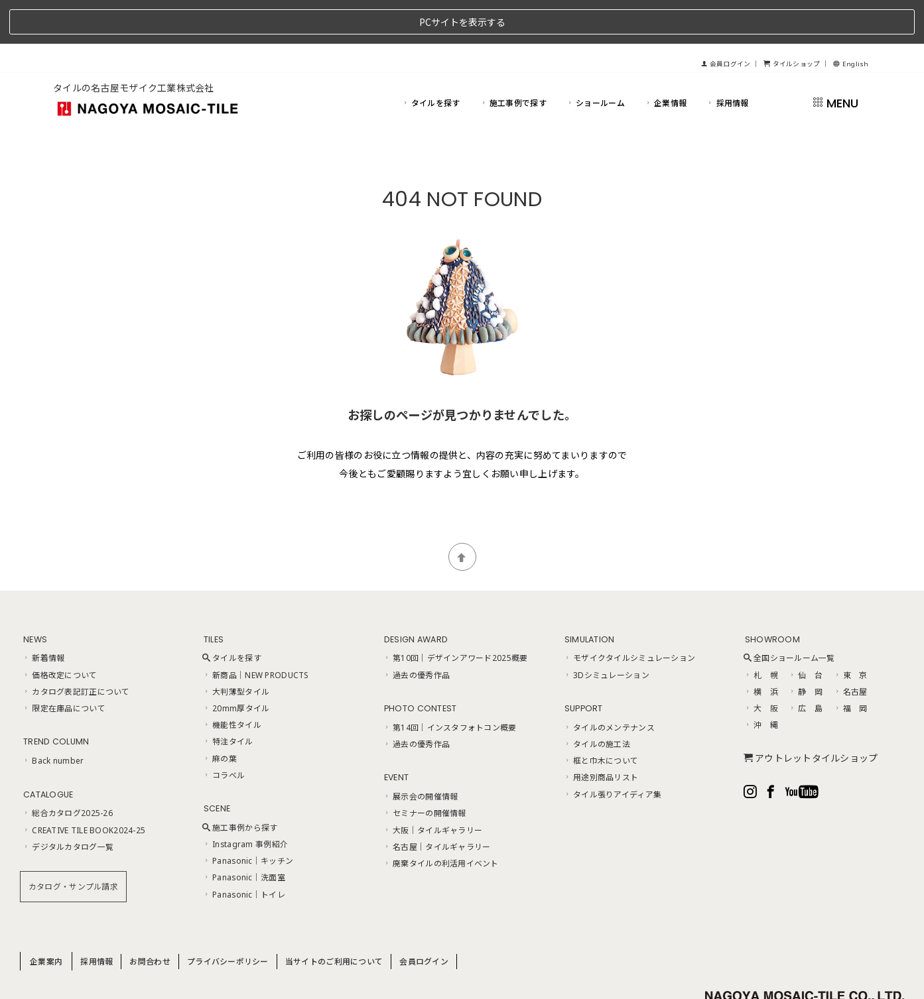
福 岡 (850, 664)
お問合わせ (149, 916)
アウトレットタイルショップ (811, 713)
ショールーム (595, 58)
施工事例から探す (240, 783)
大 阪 (761, 664)
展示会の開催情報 (420, 752)
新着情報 (43, 614)
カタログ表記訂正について (76, 647)
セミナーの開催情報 (424, 769)
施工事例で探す (513, 58)
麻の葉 (219, 714)
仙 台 (805, 630)
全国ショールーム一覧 (789, 614)
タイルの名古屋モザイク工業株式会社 (133, 44)
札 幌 (761, 630)
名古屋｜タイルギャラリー (437, 802)
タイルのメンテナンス (609, 682)
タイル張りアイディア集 (612, 749)
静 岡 (805, 647)
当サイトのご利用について (334, 916)
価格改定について (60, 630)
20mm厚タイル (236, 664)
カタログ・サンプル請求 (73, 842)
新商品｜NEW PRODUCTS (255, 630)
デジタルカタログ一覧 (67, 802)
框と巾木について (601, 716)
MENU (835, 58)
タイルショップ (791, 20)
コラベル (223, 730)
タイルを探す (430, 58)
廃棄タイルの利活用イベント (441, 819)
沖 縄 (761, 681)
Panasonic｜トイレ (243, 850)
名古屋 (850, 647)
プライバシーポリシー (228, 916)
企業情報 (665, 58)
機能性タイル (231, 681)
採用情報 (727, 58)
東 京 (850, 630)
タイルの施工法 (596, 700)
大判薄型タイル (235, 647)
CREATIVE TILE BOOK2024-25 (83, 785)
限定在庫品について (63, 664)
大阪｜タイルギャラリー (432, 785)
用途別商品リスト (601, 733)
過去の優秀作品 (416, 630)
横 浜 (761, 647)
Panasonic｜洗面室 (243, 833)
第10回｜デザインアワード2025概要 (455, 614)
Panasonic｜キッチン (247, 816)
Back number (53, 716)
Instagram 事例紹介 (245, 800)
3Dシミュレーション (606, 630)
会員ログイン (726, 20)
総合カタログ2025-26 (67, 769)
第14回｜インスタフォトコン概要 (450, 682)
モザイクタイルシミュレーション (629, 614)
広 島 (805, 664)
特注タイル (227, 697)
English (850, 20)
